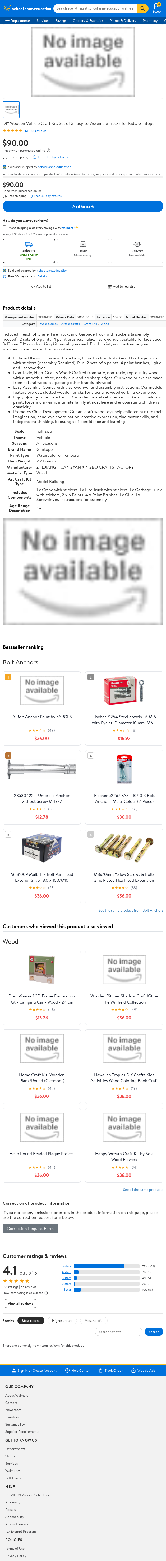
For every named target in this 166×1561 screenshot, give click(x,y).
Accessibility (14, 1516)
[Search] (143, 8)
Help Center (77, 1370)
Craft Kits (90, 323)
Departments (17, 20)
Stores (10, 1455)
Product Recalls (17, 1524)
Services (43, 20)
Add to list (41, 286)
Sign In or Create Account (34, 1370)
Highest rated (62, 1320)
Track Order (110, 1370)
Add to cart (83, 206)
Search (154, 1331)
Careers (11, 1402)
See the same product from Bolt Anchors (131, 910)
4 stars (66, 1272)
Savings (61, 20)
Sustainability (15, 1424)
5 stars (66, 1266)
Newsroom (13, 1409)
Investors (12, 1417)
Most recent (31, 1320)
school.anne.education (54, 166)
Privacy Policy (15, 1555)
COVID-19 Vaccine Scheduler (27, 1495)
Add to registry (121, 286)
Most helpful (94, 1320)
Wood (105, 323)
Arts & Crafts (70, 323)
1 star (67, 1290)
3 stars (66, 1278)
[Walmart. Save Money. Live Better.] (27, 8)
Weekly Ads (143, 1370)
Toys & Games (48, 323)
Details (42, 276)
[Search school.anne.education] (95, 8)
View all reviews (20, 1303)
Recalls (10, 1509)
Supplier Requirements (22, 1431)
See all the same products (143, 1189)
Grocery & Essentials (88, 20)
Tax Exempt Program (20, 1531)
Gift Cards (13, 1478)
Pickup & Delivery (123, 20)
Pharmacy (150, 20)
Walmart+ (12, 1470)
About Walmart (16, 1395)
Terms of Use (15, 1548)
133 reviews (38, 131)
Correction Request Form (30, 1228)
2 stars (66, 1284)
